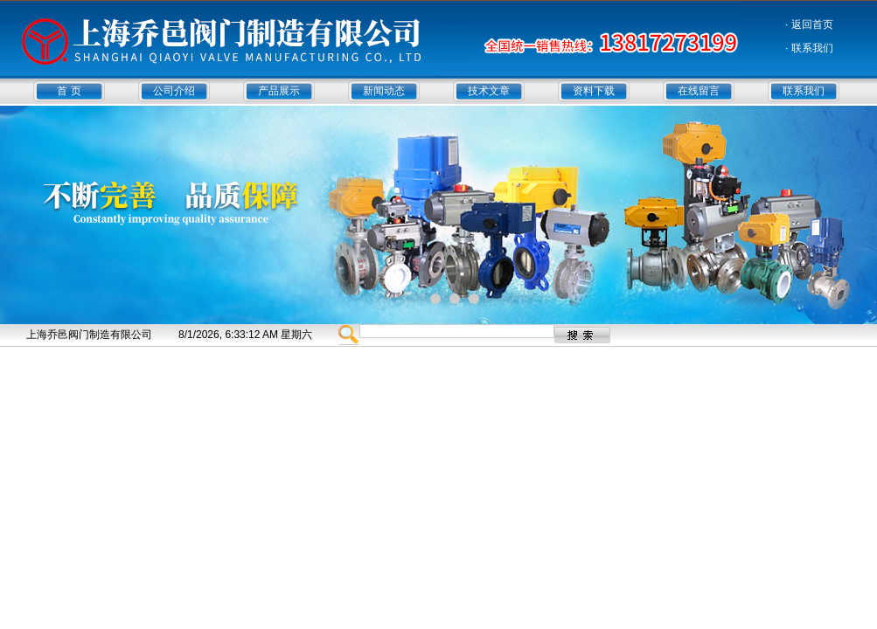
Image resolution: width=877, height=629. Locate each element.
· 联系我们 (809, 48)
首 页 (68, 91)
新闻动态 (384, 91)
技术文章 (489, 91)
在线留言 (699, 91)
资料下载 (594, 91)
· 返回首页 (809, 24)
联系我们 (804, 91)
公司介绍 (174, 91)
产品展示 (279, 91)
